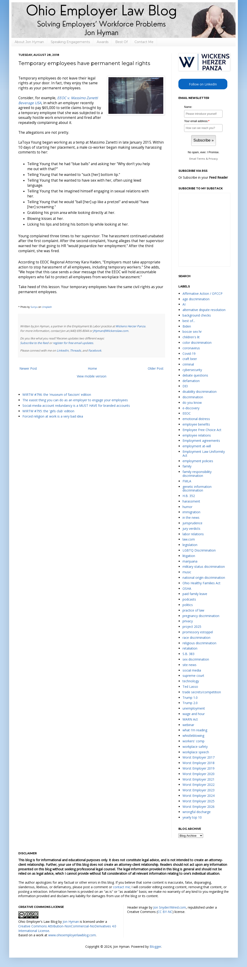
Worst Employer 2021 (199, 779)
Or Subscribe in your (203, 177)
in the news (191, 517)
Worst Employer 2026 (199, 806)
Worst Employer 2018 (199, 763)
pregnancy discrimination (201, 616)
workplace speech (196, 752)
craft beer (190, 359)
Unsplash (47, 307)
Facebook (94, 350)
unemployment (194, 708)
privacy (188, 621)
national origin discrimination (204, 577)
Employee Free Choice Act (202, 430)
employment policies (198, 461)
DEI (185, 386)
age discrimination (196, 299)
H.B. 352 (189, 496)
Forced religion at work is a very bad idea (52, 416)
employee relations (197, 435)
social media (192, 670)
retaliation (190, 648)
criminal (188, 364)
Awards (102, 42)
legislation (190, 545)
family (187, 466)
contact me (121, 887)
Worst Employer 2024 (199, 795)
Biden (187, 326)
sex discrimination (196, 659)
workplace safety (195, 746)
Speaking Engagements (70, 42)
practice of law (193, 610)
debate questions (195, 375)
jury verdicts (191, 528)
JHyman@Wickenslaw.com (110, 331)
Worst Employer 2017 (199, 757)
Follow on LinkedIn (203, 84)
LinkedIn (63, 350)
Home (92, 368)
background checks (197, 315)
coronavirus (191, 348)
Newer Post (28, 368)
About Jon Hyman (29, 42)
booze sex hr (192, 331)
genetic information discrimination (197, 488)
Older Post (156, 368)
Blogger (155, 946)
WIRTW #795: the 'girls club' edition (48, 411)
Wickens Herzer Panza (130, 326)
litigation (189, 556)
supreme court (193, 675)
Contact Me (143, 42)
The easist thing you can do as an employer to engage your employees (75, 400)
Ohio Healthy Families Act (201, 583)
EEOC (187, 413)
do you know (192, 402)
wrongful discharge (197, 812)
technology (191, 681)
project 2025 (192, 626)
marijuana (190, 561)
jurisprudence (192, 523)
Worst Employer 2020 (199, 774)
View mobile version (91, 376)
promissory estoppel (198, 632)
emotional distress (196, 419)
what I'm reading (195, 730)
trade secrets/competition (202, 692)
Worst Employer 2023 (199, 790)
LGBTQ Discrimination (199, 550)
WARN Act (190, 719)
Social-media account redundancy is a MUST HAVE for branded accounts (76, 405)
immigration (191, 512)
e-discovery (191, 408)
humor (187, 507)
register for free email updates (73, 343)
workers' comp (193, 741)
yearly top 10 (192, 817)
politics (188, 605)
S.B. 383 (188, 654)
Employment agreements (201, 440)
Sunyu (34, 307)
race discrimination (196, 637)
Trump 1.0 (190, 697)
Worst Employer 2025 (199, 801)
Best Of (121, 42)
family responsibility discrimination (197, 474)
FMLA (187, 481)
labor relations (193, 534)
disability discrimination (200, 391)
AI (184, 304)
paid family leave (195, 594)
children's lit (191, 337)
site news (189, 665)
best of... (189, 321)
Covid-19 (189, 353)
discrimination (193, 397)
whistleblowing (193, 735)
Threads (75, 350)
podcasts (189, 599)
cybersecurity (192, 370)
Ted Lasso (190, 686)
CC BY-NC (165, 912)
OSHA (187, 588)
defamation (191, 381)
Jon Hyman (71, 921)
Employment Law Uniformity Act (204, 453)
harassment (191, 501)
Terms (201, 158)
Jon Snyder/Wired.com (169, 907)
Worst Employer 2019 (199, 768)
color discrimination (197, 342)
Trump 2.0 (190, 703)
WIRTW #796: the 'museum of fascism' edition (56, 394)
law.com (189, 539)
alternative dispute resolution (204, 310)
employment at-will (197, 446)
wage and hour (194, 714)
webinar (188, 725)
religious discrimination (199, 643)
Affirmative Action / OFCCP (203, 293)
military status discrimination (204, 566)
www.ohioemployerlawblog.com (72, 935)
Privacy (213, 158)
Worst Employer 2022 (199, 784)
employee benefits (196, 424)
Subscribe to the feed (34, 343)
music (187, 572)
